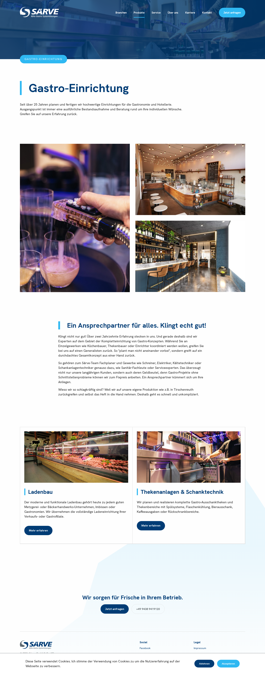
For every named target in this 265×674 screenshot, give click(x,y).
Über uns (173, 12)
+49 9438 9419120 (148, 609)
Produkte (139, 12)
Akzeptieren (228, 663)
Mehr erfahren (38, 530)
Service (156, 12)
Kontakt (207, 12)
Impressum (200, 648)
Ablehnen (204, 663)
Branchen (121, 12)
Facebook (145, 648)
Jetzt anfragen (232, 12)
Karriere (190, 12)
